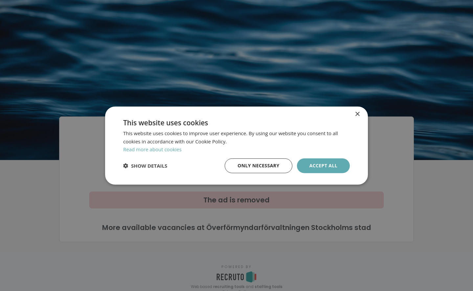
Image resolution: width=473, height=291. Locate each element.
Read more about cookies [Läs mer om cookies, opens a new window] (152, 149)
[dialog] (236, 145)
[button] (145, 166)
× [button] (357, 114)
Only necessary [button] (258, 165)
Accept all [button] (323, 165)
